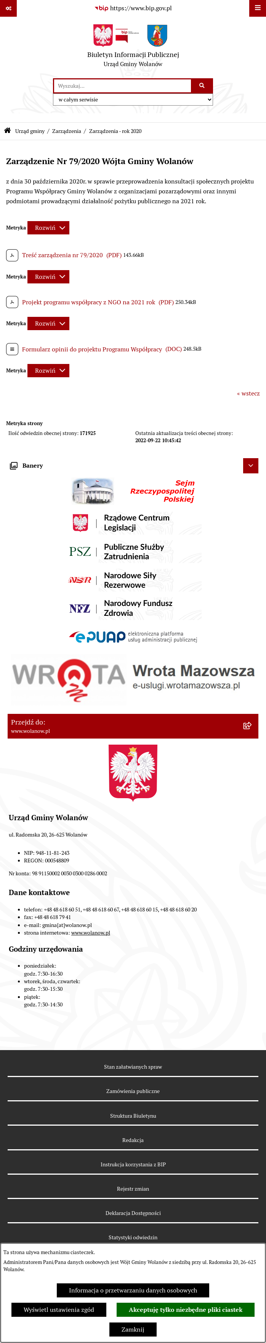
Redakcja (133, 1140)
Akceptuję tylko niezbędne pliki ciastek (185, 1310)
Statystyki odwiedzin (133, 1237)
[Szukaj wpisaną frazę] (202, 85)
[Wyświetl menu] (257, 8)
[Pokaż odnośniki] (8, 8)
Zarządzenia (66, 131)
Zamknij (133, 1330)
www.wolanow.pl (90, 932)
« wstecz (248, 393)
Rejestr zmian (133, 1188)
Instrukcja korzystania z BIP (133, 1164)
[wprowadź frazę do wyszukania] (122, 85)
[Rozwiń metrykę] (48, 227)
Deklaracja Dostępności (133, 1213)
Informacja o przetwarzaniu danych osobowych (133, 1290)
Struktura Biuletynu (133, 1115)
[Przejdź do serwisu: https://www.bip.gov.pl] (133, 8)
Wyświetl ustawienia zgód (59, 1310)
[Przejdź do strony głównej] (133, 47)
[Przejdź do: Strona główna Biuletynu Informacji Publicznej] (7, 131)
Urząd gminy (30, 131)
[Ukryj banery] (250, 465)
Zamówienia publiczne (133, 1091)
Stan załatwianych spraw (133, 1066)
